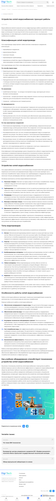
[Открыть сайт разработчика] (48, 495)
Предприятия (40, 5)
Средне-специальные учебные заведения (25, 5)
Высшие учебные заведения (7, 5)
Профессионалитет (50, 5)
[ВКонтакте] (23, 426)
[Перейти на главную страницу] (6, 2)
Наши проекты (22, 475)
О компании (22, 473)
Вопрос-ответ (22, 484)
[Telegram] (27, 426)
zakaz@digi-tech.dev (27, 495)
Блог (20, 479)
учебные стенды (26, 377)
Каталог (21, 477)
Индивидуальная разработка (26, 482)
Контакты (21, 486)
